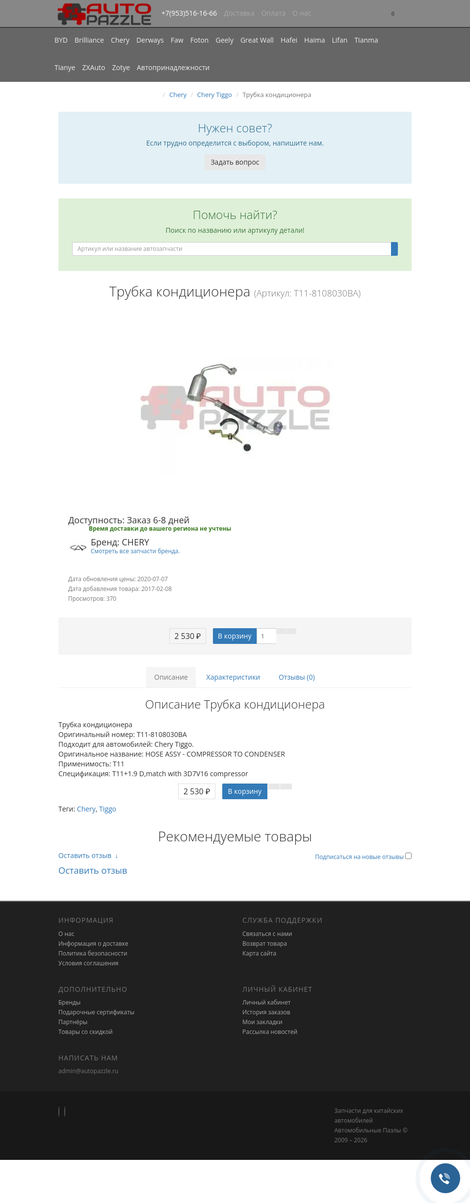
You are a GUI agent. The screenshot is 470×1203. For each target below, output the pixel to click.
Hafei (289, 40)
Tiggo (107, 808)
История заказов (266, 1012)
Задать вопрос (234, 162)
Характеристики (234, 677)
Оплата (273, 13)
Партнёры (72, 1022)
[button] (393, 14)
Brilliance (89, 40)
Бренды (69, 1002)
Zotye (121, 67)
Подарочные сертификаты (96, 1012)
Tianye (65, 67)
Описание (171, 677)
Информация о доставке (93, 943)
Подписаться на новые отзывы (360, 857)
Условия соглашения (88, 963)
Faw (177, 40)
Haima (314, 40)
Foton (199, 40)
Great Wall (257, 40)
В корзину (234, 635)
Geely (224, 40)
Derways (150, 40)
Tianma (366, 40)
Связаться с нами (267, 934)
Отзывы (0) (297, 677)
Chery (120, 40)
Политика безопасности (92, 953)
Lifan (339, 40)
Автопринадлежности (173, 67)
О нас (301, 13)
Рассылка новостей (269, 1032)
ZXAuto (93, 67)
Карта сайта (259, 953)
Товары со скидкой (85, 1032)
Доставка (239, 13)
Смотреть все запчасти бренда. (135, 551)
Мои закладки (262, 1022)
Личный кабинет (266, 1002)
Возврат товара (264, 943)
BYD (61, 40)
